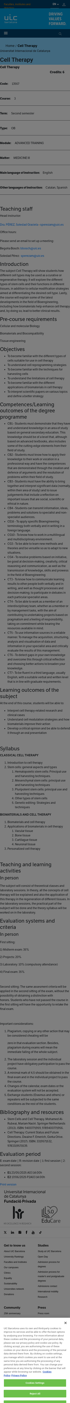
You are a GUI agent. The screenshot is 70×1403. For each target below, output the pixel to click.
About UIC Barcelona (14, 1251)
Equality (8, 1278)
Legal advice (25, 1392)
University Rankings (14, 1256)
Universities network (14, 1289)
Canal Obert (10, 1345)
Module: (5, 143)
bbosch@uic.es (30, 248)
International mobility (48, 1291)
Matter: (5, 158)
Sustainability (10, 1283)
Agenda (8, 1319)
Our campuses (11, 1267)
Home (10, 46)
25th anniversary (12, 1313)
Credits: (56, 72)
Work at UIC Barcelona (41, 1379)
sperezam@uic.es (52, 225)
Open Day (43, 1256)
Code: (4, 84)
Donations (9, 1294)
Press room (43, 1313)
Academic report (46, 1329)
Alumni (7, 1329)
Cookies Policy (44, 1392)
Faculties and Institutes (15, 1262)
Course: (5, 98)
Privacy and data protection (35, 1397)
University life (10, 1324)
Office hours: (8, 232)
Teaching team (11, 1340)
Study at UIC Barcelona (49, 1251)
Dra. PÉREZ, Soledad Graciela (19, 225)
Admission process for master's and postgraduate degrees (51, 1276)
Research (42, 1297)
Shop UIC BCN (11, 1356)
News (40, 1324)
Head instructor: (10, 216)
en (54, 4)
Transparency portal (48, 1335)
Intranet (8, 1335)
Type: (4, 128)
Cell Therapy (27, 46)
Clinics (7, 1273)
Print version (8, 1184)
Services (8, 1351)
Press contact (45, 1319)
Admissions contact (47, 1286)
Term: (4, 113)
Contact (19, 1379)
